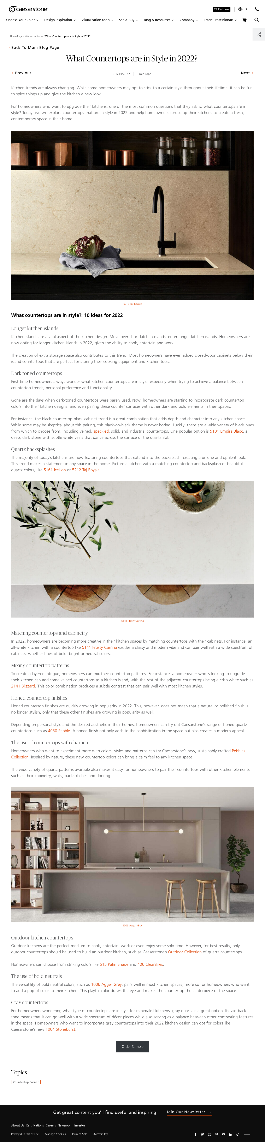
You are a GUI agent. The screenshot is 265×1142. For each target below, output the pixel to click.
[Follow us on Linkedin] (230, 1134)
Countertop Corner (26, 1082)
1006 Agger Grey (132, 925)
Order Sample (132, 1046)
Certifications (35, 1125)
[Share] (259, 34)
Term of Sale (79, 1134)
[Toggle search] (256, 20)
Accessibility (100, 1134)
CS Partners (221, 9)
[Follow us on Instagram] (209, 1134)
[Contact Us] (257, 9)
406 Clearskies (150, 964)
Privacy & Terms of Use (25, 1134)
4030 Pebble (59, 730)
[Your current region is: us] (242, 9)
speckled (101, 431)
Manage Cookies (55, 1134)
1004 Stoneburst (60, 1029)
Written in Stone (34, 36)
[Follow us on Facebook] (195, 1134)
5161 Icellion (55, 469)
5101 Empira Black (226, 431)
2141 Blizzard (23, 686)
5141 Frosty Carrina (132, 620)
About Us (17, 1125)
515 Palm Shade (114, 964)
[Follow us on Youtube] (223, 1134)
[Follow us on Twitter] (202, 1134)
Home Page (16, 36)
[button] (22, 20)
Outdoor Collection (185, 951)
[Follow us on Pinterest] (216, 1134)
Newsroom (65, 1125)
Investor (79, 1125)
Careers (51, 1125)
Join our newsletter (189, 1112)
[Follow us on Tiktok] (237, 1134)
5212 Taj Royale (132, 303)
